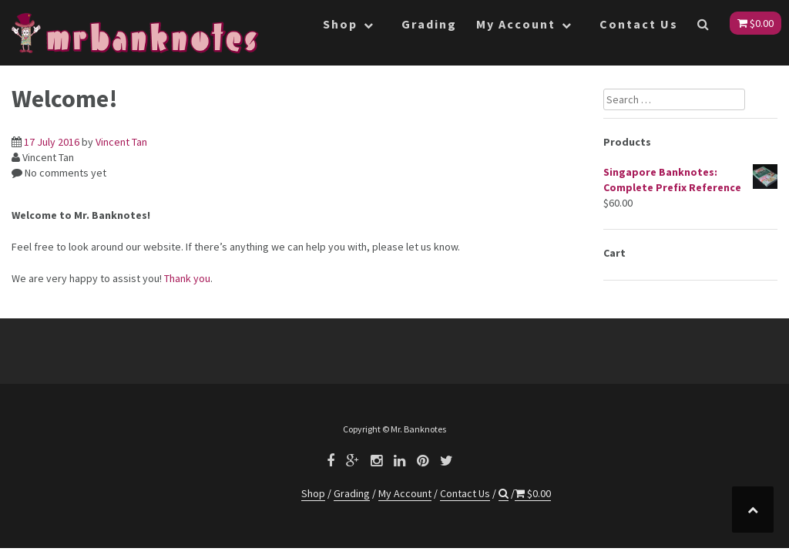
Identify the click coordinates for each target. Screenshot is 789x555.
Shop (340, 24)
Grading (429, 24)
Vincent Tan (121, 142)
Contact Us (638, 24)
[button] (703, 27)
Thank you (187, 278)
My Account (516, 24)
